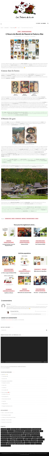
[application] (24, 350)
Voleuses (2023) (24, 244)
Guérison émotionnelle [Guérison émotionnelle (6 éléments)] (35, 435)
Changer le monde (5, 382)
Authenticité (18, 218)
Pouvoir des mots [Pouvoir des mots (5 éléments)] (20, 439)
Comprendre (4, 376)
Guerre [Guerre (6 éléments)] (23, 435)
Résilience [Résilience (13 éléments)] (18, 441)
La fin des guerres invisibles (6, 415)
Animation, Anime (5, 394)
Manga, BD (4, 403)
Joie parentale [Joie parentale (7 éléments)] (4, 439)
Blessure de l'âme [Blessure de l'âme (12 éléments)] (19, 431)
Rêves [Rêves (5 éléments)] (23, 441)
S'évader (3, 387)
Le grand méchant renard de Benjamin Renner (9, 245)
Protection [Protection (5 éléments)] (29, 439)
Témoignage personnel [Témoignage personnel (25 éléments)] (15, 443)
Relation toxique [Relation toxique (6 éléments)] (4, 441)
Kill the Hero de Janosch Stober (24, 292)
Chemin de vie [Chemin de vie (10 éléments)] (35, 431)
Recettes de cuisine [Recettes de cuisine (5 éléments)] (41, 439)
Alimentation (8, 218)
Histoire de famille (30, 218)
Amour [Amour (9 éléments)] (8, 429)
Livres (19, 31)
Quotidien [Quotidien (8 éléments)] (34, 439)
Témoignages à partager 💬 (24, 271)
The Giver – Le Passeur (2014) (40, 292)
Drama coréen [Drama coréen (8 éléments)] (4, 433)
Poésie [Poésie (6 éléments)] (25, 439)
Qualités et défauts (8, 292)
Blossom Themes (36, 453)
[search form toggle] (47, 23)
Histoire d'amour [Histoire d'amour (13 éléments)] (5, 437)
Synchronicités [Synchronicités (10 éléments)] (33, 441)
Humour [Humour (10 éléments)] (35, 437)
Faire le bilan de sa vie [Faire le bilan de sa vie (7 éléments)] (5, 435)
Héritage (23, 218)
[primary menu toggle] (1, 24)
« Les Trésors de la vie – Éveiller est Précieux (17, 366)
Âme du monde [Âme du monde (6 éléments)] (38, 443)
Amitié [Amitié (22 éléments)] (3, 429)
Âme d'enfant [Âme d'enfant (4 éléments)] (32, 443)
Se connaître (8, 289)
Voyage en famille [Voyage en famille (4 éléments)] (27, 443)
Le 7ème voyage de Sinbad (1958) (8, 272)
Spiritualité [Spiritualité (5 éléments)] (26, 441)
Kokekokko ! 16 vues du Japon (7, 419)
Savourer (44, 269)
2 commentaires (32, 36)
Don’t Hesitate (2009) (40, 244)
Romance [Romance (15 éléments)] (11, 441)
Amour (13, 218)
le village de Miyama (15, 165)
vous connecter (9, 319)
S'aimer (24, 269)
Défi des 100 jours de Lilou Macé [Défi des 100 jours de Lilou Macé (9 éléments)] (16, 433)
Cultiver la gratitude (24, 273)
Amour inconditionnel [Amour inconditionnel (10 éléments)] (26, 429)
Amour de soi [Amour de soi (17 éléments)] (15, 429)
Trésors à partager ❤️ (26, 31)
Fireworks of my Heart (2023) (6, 422)
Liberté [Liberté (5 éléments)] (9, 439)
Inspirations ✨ (38, 269)
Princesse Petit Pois (18, 36)
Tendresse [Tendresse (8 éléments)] (40, 441)
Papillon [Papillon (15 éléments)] (13, 439)
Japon (37, 218)
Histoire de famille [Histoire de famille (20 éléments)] (17, 437)
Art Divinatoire (4, 396)
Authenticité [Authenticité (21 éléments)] (36, 429)
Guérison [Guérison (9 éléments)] (28, 435)
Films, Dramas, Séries (9, 269)
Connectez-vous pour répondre (43, 304)
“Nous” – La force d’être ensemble (7, 412)
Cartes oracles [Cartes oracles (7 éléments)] (28, 431)
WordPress (45, 453)
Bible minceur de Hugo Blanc (40, 271)
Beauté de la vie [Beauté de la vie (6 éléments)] (4, 431)
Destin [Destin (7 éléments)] (41, 431)
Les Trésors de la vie (24, 17)
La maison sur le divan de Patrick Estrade (8, 417)
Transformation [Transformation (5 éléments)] (3, 443)
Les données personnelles (24, 454)
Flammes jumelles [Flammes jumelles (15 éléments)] (16, 435)
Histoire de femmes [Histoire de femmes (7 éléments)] (28, 437)
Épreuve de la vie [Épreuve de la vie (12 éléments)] (5, 445)
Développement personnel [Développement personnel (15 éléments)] (31, 433)
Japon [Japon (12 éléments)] (40, 437)
